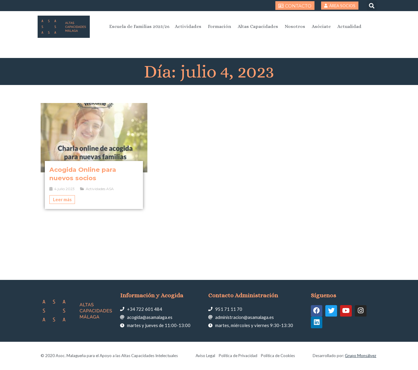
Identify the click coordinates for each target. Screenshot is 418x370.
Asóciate (321, 26)
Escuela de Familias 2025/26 (139, 26)
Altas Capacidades (258, 26)
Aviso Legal (205, 355)
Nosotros (295, 26)
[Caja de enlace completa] (94, 156)
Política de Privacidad (238, 355)
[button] (372, 6)
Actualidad (349, 26)
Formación (219, 26)
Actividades (188, 26)
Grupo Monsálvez (360, 355)
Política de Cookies (278, 355)
